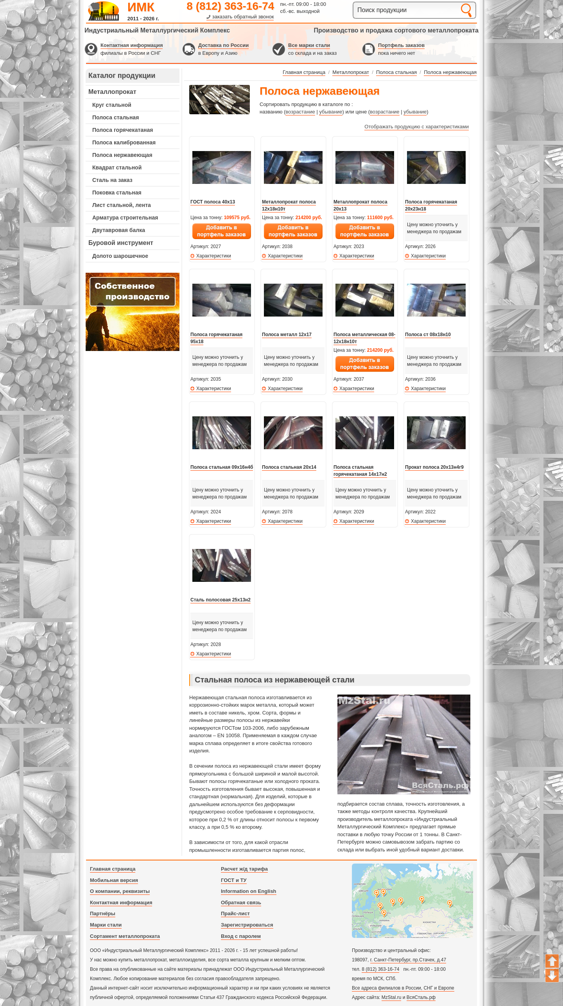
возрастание (300, 112)
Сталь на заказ (112, 180)
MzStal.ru (392, 997)
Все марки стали (309, 45)
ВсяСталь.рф (421, 997)
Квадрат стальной (117, 167)
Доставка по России (223, 45)
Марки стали (106, 925)
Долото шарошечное (120, 256)
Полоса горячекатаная (122, 130)
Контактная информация (131, 45)
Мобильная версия (114, 880)
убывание (330, 112)
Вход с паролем (241, 936)
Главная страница (112, 869)
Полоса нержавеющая (122, 155)
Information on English (248, 891)
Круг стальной (111, 105)
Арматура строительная (125, 217)
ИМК (140, 7)
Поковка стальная (117, 192)
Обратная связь (241, 902)
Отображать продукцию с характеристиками (416, 127)
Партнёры (102, 913)
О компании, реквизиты (120, 891)
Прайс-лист (235, 913)
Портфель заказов (401, 45)
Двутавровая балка (118, 230)
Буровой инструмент (120, 242)
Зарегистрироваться (247, 925)
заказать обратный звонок (243, 17)
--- (132, 312)
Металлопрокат (112, 91)
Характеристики (213, 256)
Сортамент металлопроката (125, 936)
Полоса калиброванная (124, 142)
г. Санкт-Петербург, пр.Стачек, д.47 (408, 960)
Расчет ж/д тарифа (244, 869)
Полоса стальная (115, 117)
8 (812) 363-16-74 (230, 6)
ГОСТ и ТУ (234, 880)
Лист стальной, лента (121, 205)
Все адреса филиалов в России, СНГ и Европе (403, 988)
